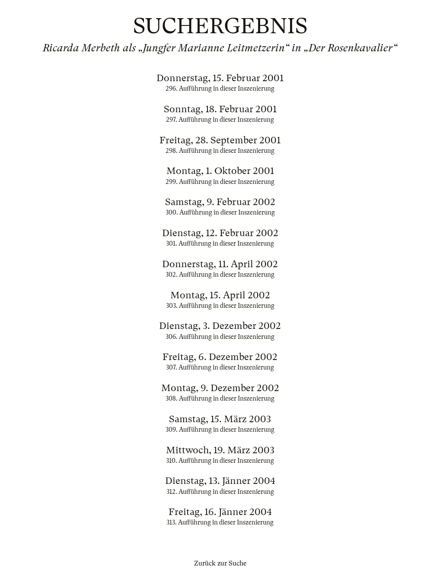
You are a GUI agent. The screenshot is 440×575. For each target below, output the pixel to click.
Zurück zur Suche (220, 563)
